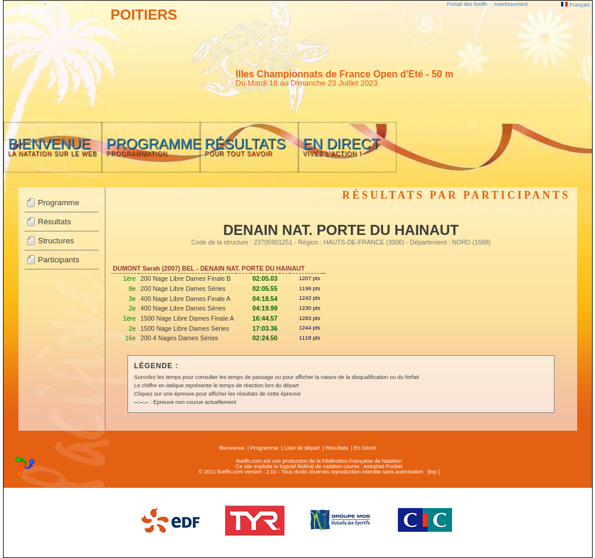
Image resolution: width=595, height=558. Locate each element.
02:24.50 (265, 337)
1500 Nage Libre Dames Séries (185, 328)
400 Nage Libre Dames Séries (183, 308)
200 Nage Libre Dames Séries (183, 288)
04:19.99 (265, 308)
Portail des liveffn (467, 4)
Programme (59, 202)
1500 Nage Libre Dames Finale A (187, 318)
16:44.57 (265, 318)
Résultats (54, 221)
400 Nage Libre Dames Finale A (185, 298)
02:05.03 (265, 278)
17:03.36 (265, 328)
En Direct (365, 448)
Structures (56, 240)
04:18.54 (265, 298)
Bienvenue (232, 448)
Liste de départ (302, 448)
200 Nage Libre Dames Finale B (186, 278)
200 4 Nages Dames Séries (179, 337)
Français (575, 5)
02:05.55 (265, 288)
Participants (59, 259)
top (433, 472)
